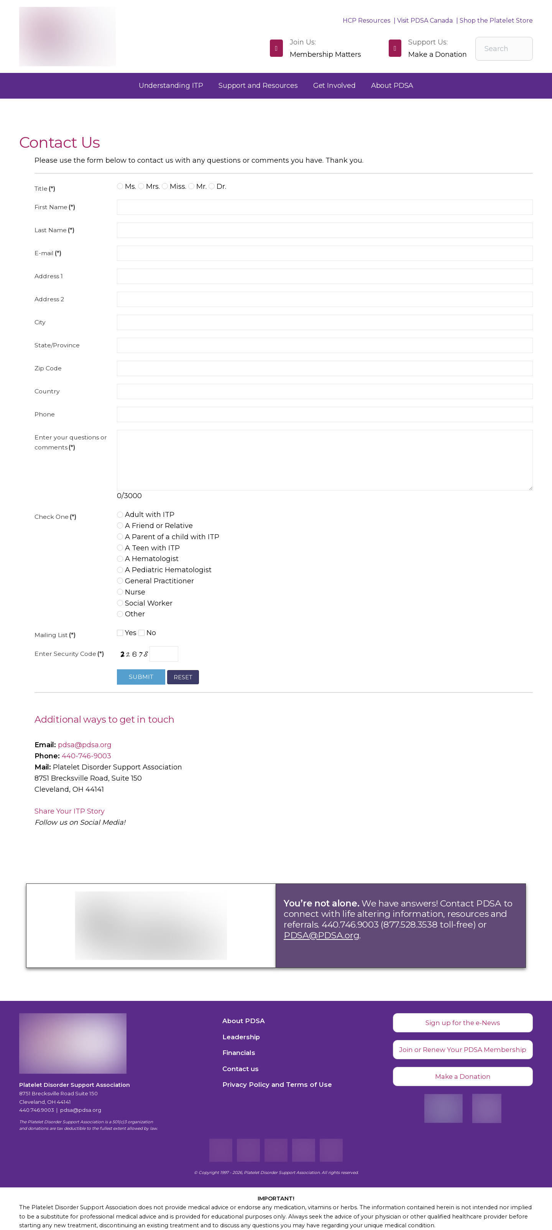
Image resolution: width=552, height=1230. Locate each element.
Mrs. (149, 186)
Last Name (54, 230)
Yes (126, 633)
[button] (171, 86)
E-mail (47, 253)
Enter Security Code (69, 653)
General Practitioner (155, 581)
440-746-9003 (86, 756)
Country (47, 391)
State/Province (57, 345)
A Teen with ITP (148, 548)
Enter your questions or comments (70, 442)
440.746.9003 (36, 1110)
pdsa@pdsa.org (85, 745)
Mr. (197, 186)
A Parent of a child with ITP (168, 537)
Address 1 (48, 276)
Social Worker (144, 603)
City (40, 322)
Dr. (217, 186)
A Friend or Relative (155, 526)
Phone (44, 414)
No (147, 633)
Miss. (174, 186)
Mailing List (55, 635)
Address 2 (49, 299)
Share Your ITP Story (69, 811)
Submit (141, 676)
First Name (54, 207)
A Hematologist (148, 559)
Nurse (131, 592)
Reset (183, 677)
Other (131, 614)
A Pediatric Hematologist (164, 570)
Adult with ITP (145, 514)
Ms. (126, 186)
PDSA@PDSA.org (321, 935)
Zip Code (48, 368)
